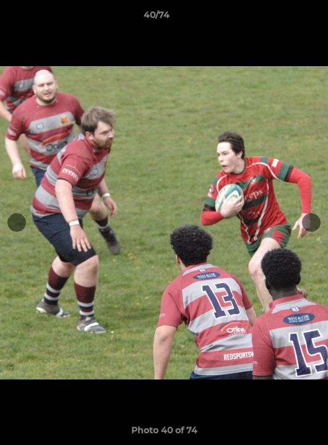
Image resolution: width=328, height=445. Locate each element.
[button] (283, 17)
